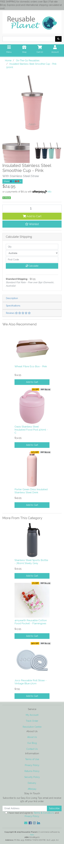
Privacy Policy (32, 765)
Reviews (18, 313)
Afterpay (32, 789)
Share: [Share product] (12, 181)
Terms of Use (32, 759)
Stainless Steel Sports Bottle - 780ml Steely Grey (31, 562)
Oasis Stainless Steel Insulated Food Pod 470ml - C (31, 429)
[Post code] (32, 259)
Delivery (32, 783)
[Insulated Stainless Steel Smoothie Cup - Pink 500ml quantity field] (32, 208)
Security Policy (32, 777)
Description (12, 298)
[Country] (32, 253)
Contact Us (32, 749)
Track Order (32, 721)
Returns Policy (32, 771)
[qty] (32, 246)
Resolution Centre (32, 727)
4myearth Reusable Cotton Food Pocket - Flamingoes (31, 622)
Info (49, 191)
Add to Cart (32, 216)
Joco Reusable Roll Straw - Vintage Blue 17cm (31, 682)
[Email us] (25, 823)
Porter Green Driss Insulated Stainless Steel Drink (31, 491)
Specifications (13, 305)
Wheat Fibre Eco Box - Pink (31, 366)
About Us (32, 737)
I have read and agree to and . (32, 815)
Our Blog (32, 743)
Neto (32, 835)
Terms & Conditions (44, 813)
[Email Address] (24, 808)
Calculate (32, 266)
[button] (32, 224)
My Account (32, 715)
